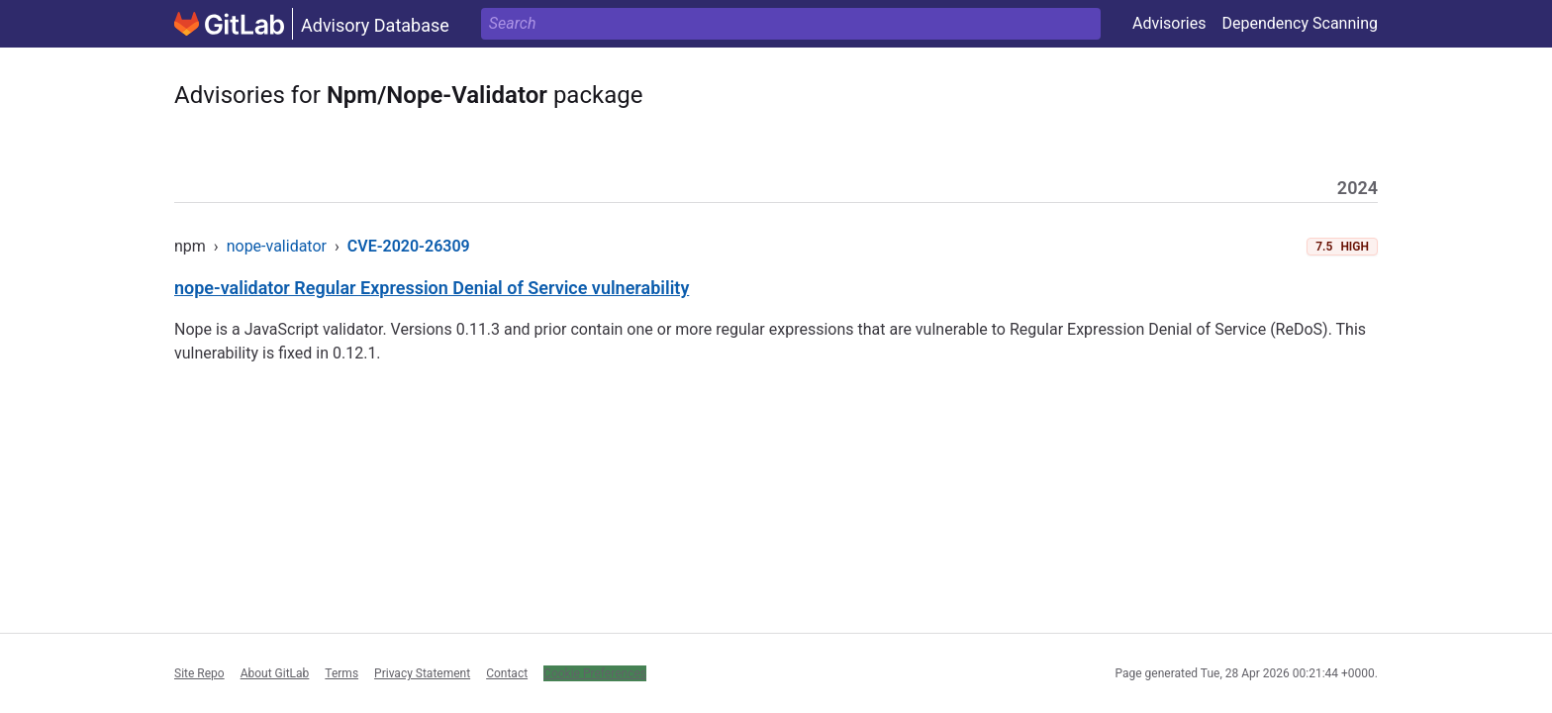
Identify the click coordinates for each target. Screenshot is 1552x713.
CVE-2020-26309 (408, 246)
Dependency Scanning (1299, 23)
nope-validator (277, 246)
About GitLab (275, 673)
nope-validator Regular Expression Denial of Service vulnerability (431, 287)
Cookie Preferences (594, 673)
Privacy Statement (422, 673)
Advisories (1169, 23)
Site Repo (199, 673)
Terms (341, 673)
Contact (507, 673)
